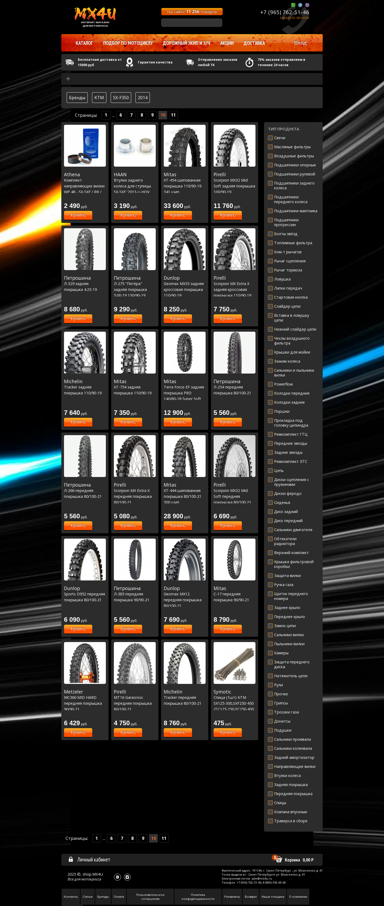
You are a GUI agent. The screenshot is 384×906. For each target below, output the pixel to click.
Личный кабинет (89, 859)
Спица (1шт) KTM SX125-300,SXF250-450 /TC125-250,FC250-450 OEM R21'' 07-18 (234, 703)
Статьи (88, 897)
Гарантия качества (155, 62)
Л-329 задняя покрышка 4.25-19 (85, 283)
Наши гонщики (273, 897)
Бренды (77, 98)
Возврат (251, 897)
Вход (300, 42)
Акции (227, 43)
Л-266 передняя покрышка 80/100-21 (85, 490)
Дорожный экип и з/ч (186, 43)
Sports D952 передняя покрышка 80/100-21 (85, 594)
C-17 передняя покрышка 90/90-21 (234, 594)
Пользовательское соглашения (150, 897)
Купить (78, 215)
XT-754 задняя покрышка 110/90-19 (135, 387)
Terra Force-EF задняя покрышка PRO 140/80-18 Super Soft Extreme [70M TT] (185, 393)
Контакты (71, 897)
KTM (99, 98)
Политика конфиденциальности (198, 897)
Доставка (254, 43)
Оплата (119, 897)
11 (173, 115)
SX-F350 (121, 98)
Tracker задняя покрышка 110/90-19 (85, 387)
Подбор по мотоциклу (128, 43)
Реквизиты (232, 897)
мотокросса (91, 879)
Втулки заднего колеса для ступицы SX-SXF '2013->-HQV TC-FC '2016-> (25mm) (135, 186)
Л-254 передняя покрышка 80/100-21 (234, 387)
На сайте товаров (192, 11)
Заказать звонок (294, 18)
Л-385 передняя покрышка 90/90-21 (135, 594)
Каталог (84, 43)
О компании (298, 897)
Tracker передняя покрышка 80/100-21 (185, 697)
